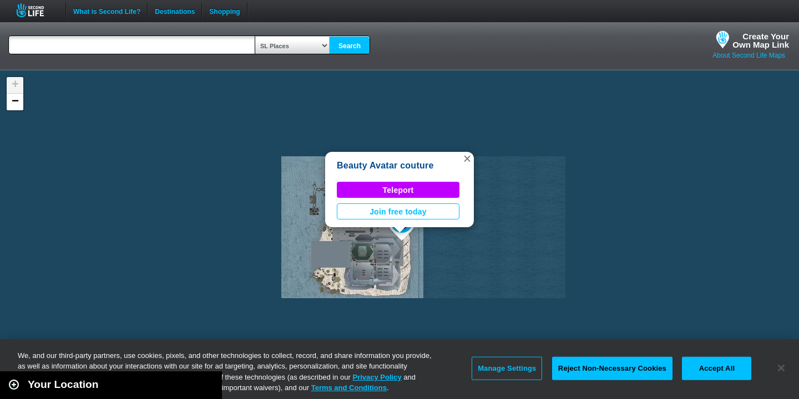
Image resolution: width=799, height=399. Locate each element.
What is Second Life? (106, 10)
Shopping (224, 10)
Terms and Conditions (349, 387)
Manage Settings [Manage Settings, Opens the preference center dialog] (507, 368)
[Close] (781, 368)
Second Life (36, 10)
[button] (467, 158)
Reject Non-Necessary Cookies (612, 368)
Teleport (398, 190)
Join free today (398, 211)
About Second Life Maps (748, 55)
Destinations (175, 10)
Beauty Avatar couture (385, 165)
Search (349, 46)
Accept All (717, 368)
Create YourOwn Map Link (760, 40)
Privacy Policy (376, 377)
